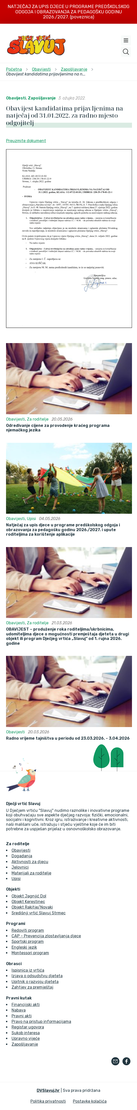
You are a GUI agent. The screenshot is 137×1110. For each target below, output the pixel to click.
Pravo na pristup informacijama (41, 1021)
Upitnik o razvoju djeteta (35, 981)
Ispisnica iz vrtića (28, 970)
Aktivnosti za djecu (30, 861)
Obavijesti (16, 98)
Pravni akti (22, 1016)
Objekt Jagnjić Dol (29, 896)
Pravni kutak (19, 998)
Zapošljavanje (42, 98)
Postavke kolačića (90, 1101)
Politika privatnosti (48, 1101)
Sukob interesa (26, 1032)
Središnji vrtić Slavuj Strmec (39, 913)
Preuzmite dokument (26, 140)
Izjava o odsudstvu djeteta (37, 975)
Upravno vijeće (26, 1038)
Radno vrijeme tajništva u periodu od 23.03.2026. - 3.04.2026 (68, 738)
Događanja (22, 856)
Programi (15, 923)
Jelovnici (20, 867)
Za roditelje (38, 419)
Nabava (19, 1010)
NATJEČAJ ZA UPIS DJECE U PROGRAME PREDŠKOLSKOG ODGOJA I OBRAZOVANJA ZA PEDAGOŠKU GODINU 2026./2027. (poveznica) (68, 12)
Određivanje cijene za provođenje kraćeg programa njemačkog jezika (58, 427)
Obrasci (14, 964)
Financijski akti (26, 1004)
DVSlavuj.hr (48, 1090)
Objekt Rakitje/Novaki (32, 907)
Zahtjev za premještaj (32, 987)
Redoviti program (28, 930)
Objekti (13, 889)
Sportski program (28, 941)
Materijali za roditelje (31, 873)
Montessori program (30, 952)
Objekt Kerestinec (28, 901)
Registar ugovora (28, 1027)
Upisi (31, 518)
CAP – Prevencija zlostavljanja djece (46, 936)
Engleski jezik (24, 947)
